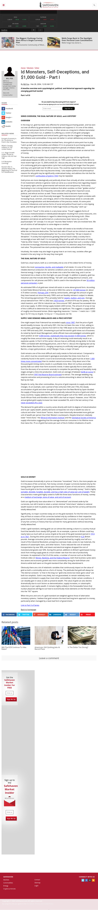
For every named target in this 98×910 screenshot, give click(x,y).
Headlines (58, 12)
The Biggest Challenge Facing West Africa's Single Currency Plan (29, 40)
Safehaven (8, 877)
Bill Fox (26, 84)
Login (36, 886)
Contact (37, 880)
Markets (6, 880)
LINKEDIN (55, 615)
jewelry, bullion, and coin (74, 298)
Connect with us (87, 877)
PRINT (86, 615)
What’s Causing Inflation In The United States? (7, 147)
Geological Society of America (84, 418)
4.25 (82, 537)
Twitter (6, 113)
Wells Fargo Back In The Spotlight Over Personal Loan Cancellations (77, 39)
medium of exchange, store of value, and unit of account (48, 497)
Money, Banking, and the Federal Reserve (53, 558)
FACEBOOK (8, 615)
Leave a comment (49, 658)
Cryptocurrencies (9, 889)
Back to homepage (28, 610)
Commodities (8, 883)
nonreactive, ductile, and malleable (49, 267)
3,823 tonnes (59, 301)
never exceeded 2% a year (31, 403)
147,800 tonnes (79, 290)
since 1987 (70, 323)
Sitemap (37, 883)
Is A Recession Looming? (7, 163)
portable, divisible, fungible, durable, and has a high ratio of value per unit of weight (55, 492)
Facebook (7, 109)
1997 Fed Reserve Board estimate (47, 375)
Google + (7, 118)
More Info (6, 93)
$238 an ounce (87, 372)
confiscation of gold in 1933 (47, 176)
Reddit (6, 126)
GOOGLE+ (39, 615)
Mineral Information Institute (53, 418)
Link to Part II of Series (30, 605)
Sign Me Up (11, 699)
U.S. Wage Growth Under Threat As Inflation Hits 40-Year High (9, 155)
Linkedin (7, 122)
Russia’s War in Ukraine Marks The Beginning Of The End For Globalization (9, 169)
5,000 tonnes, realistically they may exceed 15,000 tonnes (62, 336)
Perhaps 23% (43, 293)
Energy (5, 886)
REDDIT (70, 615)
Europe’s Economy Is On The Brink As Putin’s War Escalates (9, 140)
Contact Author (8, 95)
